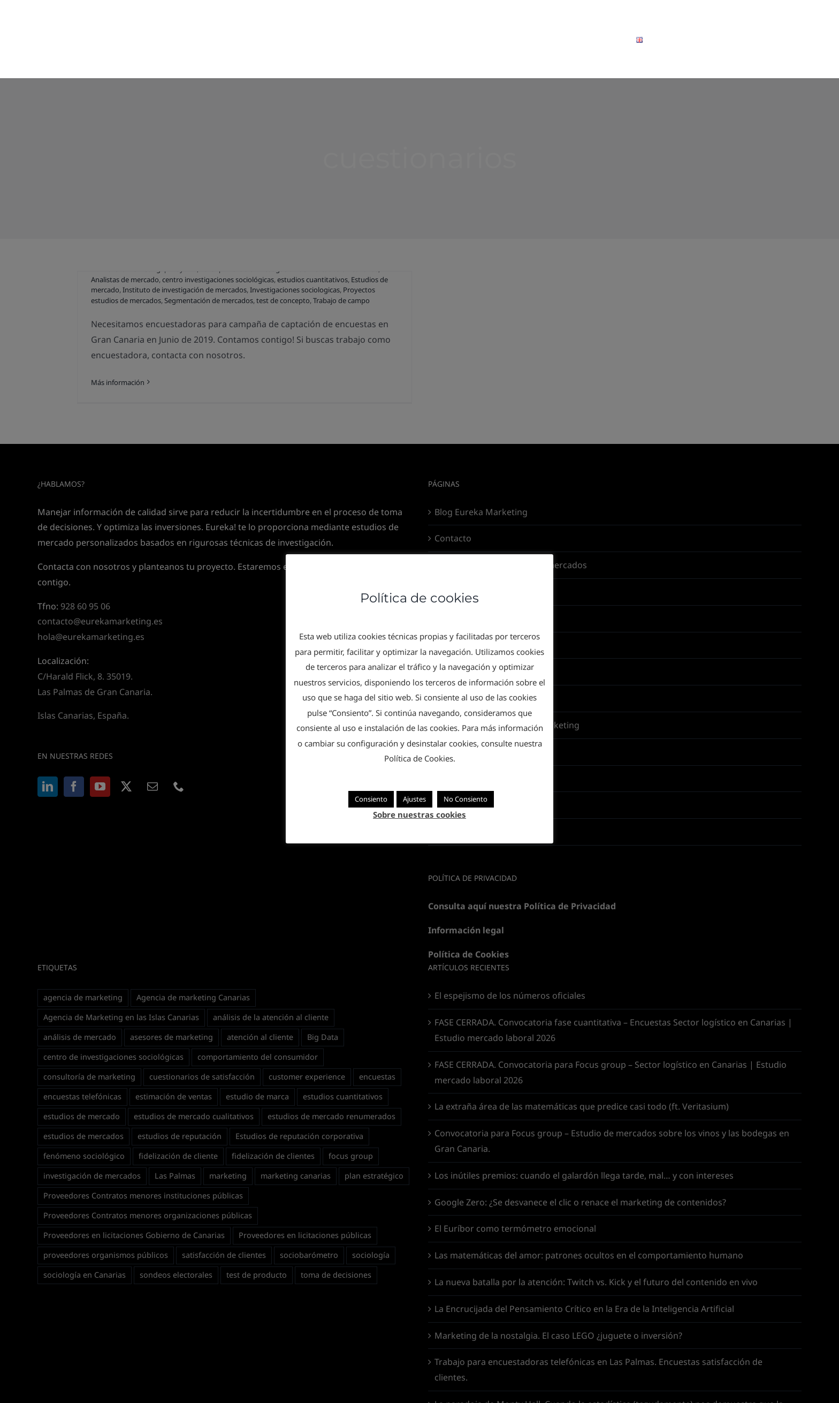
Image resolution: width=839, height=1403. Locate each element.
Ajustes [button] (414, 799)
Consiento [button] (371, 799)
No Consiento (465, 799)
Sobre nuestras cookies (419, 814)
